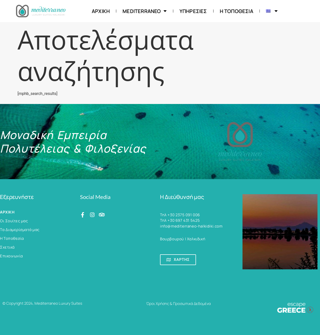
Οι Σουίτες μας (14, 221)
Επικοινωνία (11, 256)
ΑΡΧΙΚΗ (101, 11)
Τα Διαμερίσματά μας (20, 229)
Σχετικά (7, 247)
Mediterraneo (144, 11)
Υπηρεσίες (193, 11)
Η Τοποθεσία (236, 11)
